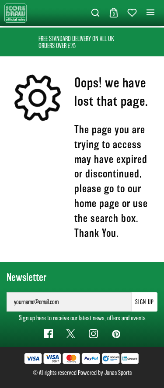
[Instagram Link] (93, 333)
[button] (95, 13)
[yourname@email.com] (69, 302)
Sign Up (144, 301)
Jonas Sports (118, 372)
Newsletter (26, 277)
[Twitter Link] (70, 333)
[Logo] (15, 12)
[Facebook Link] (48, 333)
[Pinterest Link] (115, 333)
